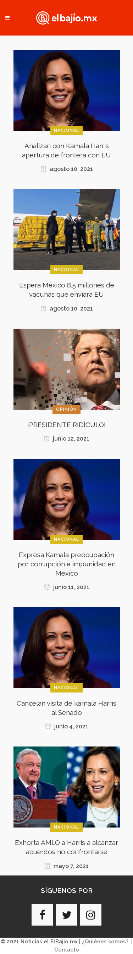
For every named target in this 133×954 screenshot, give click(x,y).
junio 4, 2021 (66, 726)
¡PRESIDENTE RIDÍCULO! (66, 425)
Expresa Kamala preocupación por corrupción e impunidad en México (67, 564)
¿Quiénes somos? (105, 941)
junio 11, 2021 (66, 587)
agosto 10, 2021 (66, 169)
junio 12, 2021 (66, 438)
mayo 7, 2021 (66, 866)
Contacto (66, 950)
